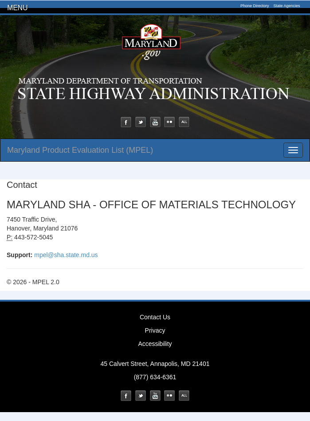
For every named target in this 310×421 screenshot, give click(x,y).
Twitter (140, 122)
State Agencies (286, 6)
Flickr (169, 122)
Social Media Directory (184, 122)
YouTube (155, 122)
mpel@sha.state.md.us (66, 254)
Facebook (126, 122)
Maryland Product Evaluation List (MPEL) (80, 150)
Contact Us (155, 317)
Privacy (155, 330)
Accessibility (155, 343)
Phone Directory (254, 6)
